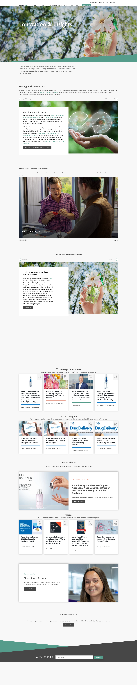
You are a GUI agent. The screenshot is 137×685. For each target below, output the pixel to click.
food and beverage (50, 119)
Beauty (42, 94)
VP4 (51, 280)
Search (99, 659)
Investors (112, 2)
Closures (48, 94)
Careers (107, 2)
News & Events (93, 2)
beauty (53, 117)
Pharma (56, 94)
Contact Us (103, 6)
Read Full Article (79, 503)
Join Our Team (30, 591)
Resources (101, 2)
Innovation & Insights (73, 6)
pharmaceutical (35, 119)
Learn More (28, 309)
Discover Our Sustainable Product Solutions (37, 149)
